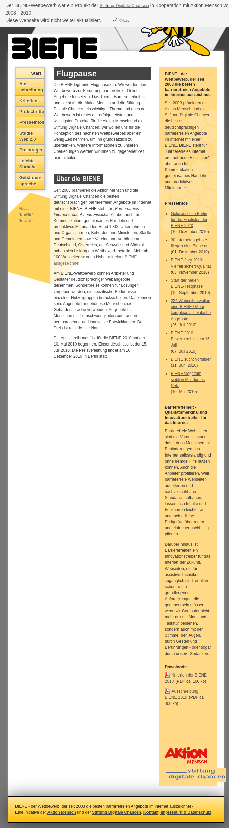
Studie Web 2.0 (27, 136)
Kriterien (28, 100)
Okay (120, 20)
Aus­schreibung (31, 86)
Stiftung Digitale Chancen (124, 5)
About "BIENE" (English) (26, 214)
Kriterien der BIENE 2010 (186, 678)
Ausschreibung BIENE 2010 (181, 694)
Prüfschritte (31, 111)
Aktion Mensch (178, 109)
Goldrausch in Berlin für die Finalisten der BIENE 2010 (189, 219)
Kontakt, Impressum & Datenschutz (177, 812)
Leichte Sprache (28, 163)
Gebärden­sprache (30, 180)
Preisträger (31, 150)
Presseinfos (31, 122)
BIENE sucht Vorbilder (191, 359)
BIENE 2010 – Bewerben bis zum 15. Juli (191, 339)
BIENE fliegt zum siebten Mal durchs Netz (188, 379)
